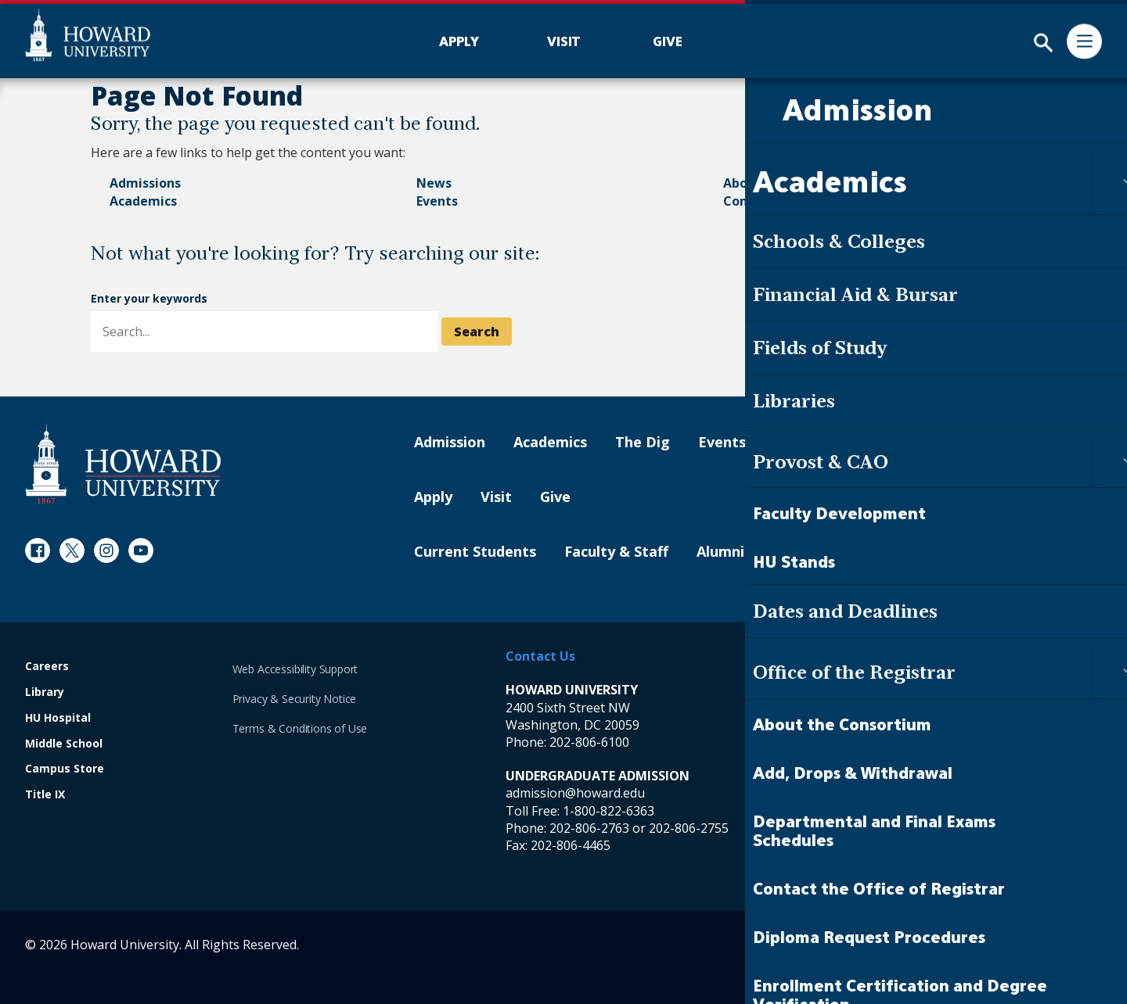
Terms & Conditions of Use (300, 728)
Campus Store (64, 769)
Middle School (64, 744)
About (742, 183)
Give (555, 497)
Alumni (720, 552)
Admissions (145, 183)
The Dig (642, 442)
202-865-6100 (895, 742)
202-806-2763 (589, 828)
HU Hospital (58, 718)
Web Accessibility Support (295, 669)
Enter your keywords (149, 298)
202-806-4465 (570, 845)
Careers (47, 666)
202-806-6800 (895, 828)
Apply (433, 497)
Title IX (45, 794)
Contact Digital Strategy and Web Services (995, 945)
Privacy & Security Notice (294, 698)
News (434, 183)
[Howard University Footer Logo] (123, 462)
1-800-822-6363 (608, 810)
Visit (496, 497)
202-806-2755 (689, 828)
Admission (449, 442)
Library (44, 692)
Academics (143, 201)
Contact (748, 201)
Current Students (475, 552)
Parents (800, 552)
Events (437, 201)
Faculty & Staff (616, 552)
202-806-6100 (589, 742)
